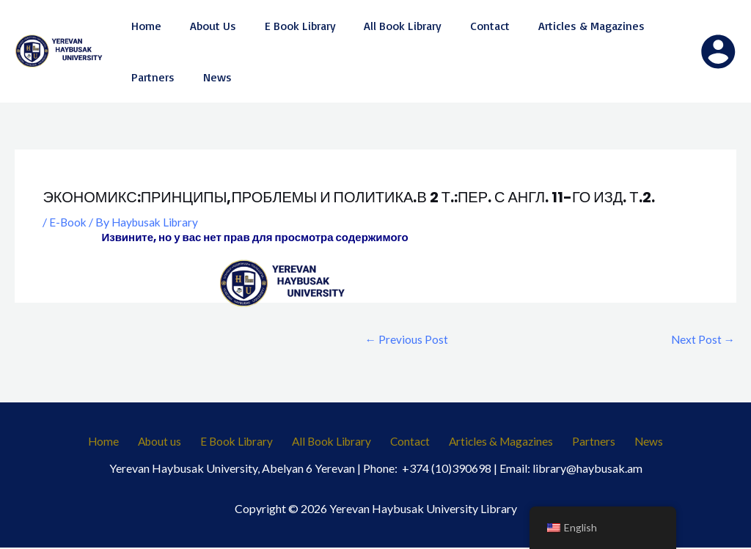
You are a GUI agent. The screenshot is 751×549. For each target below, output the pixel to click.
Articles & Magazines (495, 442)
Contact (409, 442)
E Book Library (244, 442)
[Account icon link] (718, 51)
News (630, 442)
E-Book (68, 222)
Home (122, 442)
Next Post (702, 339)
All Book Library (335, 442)
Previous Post (406, 339)
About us (172, 442)
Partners (582, 442)
